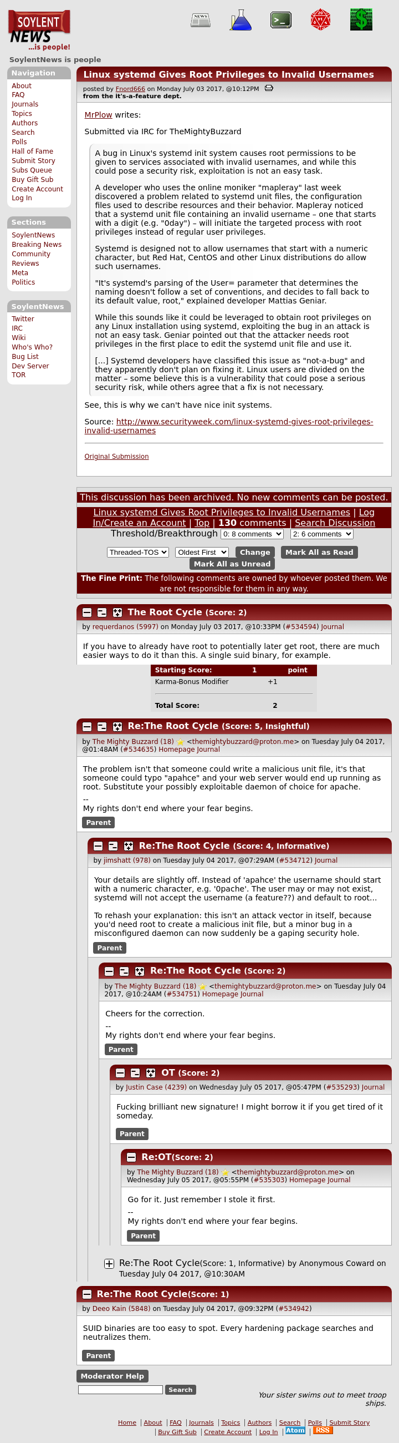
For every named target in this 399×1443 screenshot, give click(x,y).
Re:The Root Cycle (173, 726)
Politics (23, 282)
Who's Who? (32, 347)
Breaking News (37, 245)
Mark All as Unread (232, 563)
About (22, 86)
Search (23, 132)
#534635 (138, 749)
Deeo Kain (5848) (122, 1309)
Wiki (18, 338)
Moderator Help (112, 1376)
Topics (22, 114)
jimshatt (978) (127, 860)
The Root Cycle (165, 612)
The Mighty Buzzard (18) (133, 742)
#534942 (293, 1309)
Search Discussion (335, 523)
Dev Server (30, 366)
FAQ (18, 95)
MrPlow (98, 114)
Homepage (176, 749)
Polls (19, 142)
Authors (25, 123)
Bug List (25, 357)
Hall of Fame (32, 151)
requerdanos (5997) (125, 627)
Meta (20, 273)
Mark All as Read (319, 552)
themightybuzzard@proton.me (243, 742)
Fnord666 (130, 89)
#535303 (269, 1180)
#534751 (181, 994)
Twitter (23, 319)
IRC (17, 328)
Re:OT (156, 1157)
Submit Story (33, 161)
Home (127, 1422)
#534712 (294, 860)
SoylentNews (39, 30)
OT (168, 1072)
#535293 (341, 1087)
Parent (98, 823)
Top (202, 523)
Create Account (37, 189)
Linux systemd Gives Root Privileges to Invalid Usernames (228, 74)
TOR (18, 375)
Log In (22, 198)
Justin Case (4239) (156, 1087)
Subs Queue (32, 170)
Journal (333, 627)
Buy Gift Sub (32, 180)
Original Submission (117, 456)
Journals (25, 104)
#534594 (300, 627)
